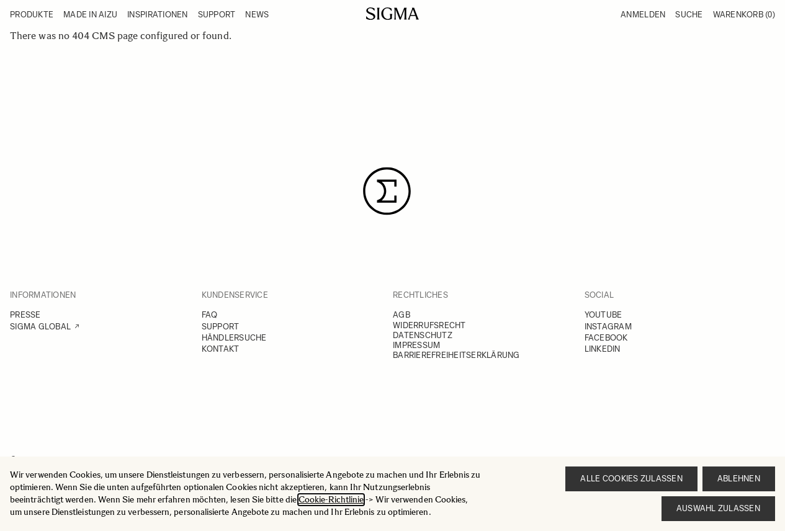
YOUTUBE (603, 314)
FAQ (210, 314)
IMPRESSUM (416, 345)
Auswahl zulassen (718, 508)
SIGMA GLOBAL (40, 326)
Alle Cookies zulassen (631, 478)
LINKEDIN (603, 349)
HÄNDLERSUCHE (234, 337)
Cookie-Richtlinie (331, 499)
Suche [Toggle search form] (688, 14)
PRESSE (25, 314)
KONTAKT (221, 349)
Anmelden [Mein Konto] (643, 14)
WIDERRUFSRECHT (429, 325)
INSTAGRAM (608, 326)
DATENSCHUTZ (422, 335)
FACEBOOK (606, 337)
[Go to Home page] (392, 13)
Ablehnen (738, 478)
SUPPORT (221, 326)
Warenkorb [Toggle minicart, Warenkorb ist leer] (744, 14)
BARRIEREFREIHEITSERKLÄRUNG (456, 355)
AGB (401, 314)
